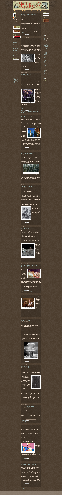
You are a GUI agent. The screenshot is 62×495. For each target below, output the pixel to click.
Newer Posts (23, 488)
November (45, 39)
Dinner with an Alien (26, 74)
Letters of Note (15, 67)
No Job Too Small (25, 366)
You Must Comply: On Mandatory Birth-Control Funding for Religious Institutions (16, 43)
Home (15, 10)
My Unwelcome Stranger (15, 68)
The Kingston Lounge (15, 79)
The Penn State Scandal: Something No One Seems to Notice (16, 48)
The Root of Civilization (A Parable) (30, 296)
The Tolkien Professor (15, 80)
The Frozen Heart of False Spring (15, 52)
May (45, 71)
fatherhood (26, 223)
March (45, 73)
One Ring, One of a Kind (27, 153)
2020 (44, 28)
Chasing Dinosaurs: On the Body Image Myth (16, 54)
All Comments (45, 15)
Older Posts (39, 488)
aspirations (24, 291)
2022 (44, 26)
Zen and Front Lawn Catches (28, 186)
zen (36, 223)
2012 (44, 37)
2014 (44, 35)
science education (26, 111)
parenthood (34, 223)
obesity (25, 459)
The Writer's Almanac (15, 81)
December (45, 38)
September (45, 41)
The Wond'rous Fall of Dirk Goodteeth (15, 50)
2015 (44, 34)
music (22, 485)
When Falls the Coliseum (15, 82)
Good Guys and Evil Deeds (27, 116)
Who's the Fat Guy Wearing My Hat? (30, 426)
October (45, 40)
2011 (44, 77)
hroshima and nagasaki (25, 362)
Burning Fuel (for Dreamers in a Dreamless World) (29, 266)
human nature (30, 362)
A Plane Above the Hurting (27, 406)
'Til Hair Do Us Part (15, 45)
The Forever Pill (25, 39)
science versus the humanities (32, 111)
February (45, 74)
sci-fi (23, 111)
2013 (44, 36)
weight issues (28, 459)
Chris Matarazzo (16, 17)
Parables (30, 10)
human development (30, 223)
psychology (29, 421)
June (45, 70)
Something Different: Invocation (29, 464)
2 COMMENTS (23, 110)
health (24, 459)
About (19, 10)
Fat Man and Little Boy (27, 320)
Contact (40, 10)
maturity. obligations (30, 291)
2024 (44, 25)
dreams (27, 291)
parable (24, 35)
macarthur (36, 362)
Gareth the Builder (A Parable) (28, 14)
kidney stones (24, 421)
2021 (44, 27)
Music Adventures (24, 10)
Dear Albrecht (35, 10)
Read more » (22, 32)
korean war (33, 362)
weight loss (31, 459)
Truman (38, 362)
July (44, 69)
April (45, 72)
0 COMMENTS (23, 34)
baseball (24, 223)
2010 (44, 78)
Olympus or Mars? (25, 228)
